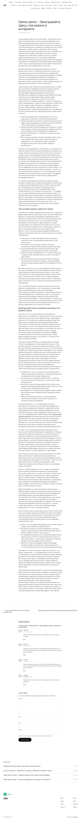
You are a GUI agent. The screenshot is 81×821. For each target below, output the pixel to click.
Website (20, 729)
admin (24, 32)
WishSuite (49, 8)
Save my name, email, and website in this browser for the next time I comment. (36, 736)
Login (42, 5)
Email (19, 723)
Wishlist (43, 8)
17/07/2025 (25, 659)
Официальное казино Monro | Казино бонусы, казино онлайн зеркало (57, 610)
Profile (60, 5)
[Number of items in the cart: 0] (76, 5)
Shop (65, 5)
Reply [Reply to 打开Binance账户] (24, 655)
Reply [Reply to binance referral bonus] (24, 639)
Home (55, 8)
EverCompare (22, 5)
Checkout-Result (55, 2)
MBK (4, 5)
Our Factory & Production (65, 8)
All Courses (18, 2)
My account (48, 5)
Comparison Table (66, 2)
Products (55, 5)
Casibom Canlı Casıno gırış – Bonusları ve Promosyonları (22, 766)
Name (19, 716)
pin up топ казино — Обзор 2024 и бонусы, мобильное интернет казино (27, 770)
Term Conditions (35, 8)
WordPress (75, 817)
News (28, 32)
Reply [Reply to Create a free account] (24, 670)
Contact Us (14, 5)
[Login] (73, 5)
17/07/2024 (75, 766)
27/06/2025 (25, 630)
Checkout (40, 2)
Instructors (37, 5)
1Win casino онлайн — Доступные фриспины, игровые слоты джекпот (27, 779)
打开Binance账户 (26, 645)
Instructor (29, 5)
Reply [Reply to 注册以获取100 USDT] (24, 684)
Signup (69, 5)
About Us (11, 2)
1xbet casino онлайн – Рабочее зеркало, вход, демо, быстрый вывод (26, 775)
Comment (20, 698)
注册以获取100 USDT (27, 677)
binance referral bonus (28, 632)
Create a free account (28, 661)
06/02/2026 (25, 675)
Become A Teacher (28, 2)
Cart (35, 2)
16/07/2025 (25, 644)
